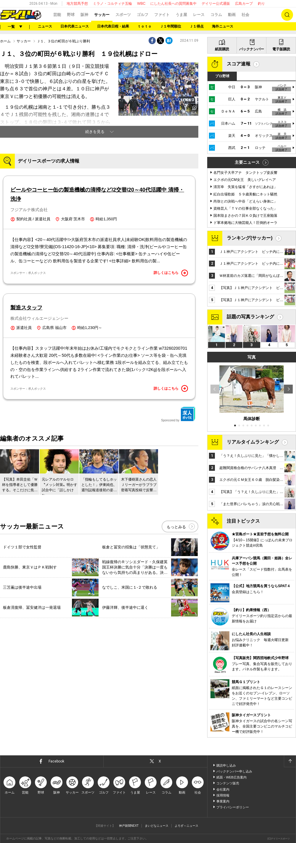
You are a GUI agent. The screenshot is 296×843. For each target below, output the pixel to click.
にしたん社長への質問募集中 (173, 3)
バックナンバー (251, 49)
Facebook (56, 761)
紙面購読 (222, 49)
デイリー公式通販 (216, 3)
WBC (141, 3)
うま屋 (181, 14)
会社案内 (222, 789)
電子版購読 (281, 49)
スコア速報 (238, 63)
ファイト (162, 14)
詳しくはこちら (171, 273)
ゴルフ (142, 14)
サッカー (102, 14)
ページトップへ (290, 761)
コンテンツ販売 (227, 783)
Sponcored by (178, 414)
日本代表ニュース (74, 26)
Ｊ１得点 (196, 26)
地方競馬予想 (77, 3)
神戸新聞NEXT (129, 825)
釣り (261, 3)
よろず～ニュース (186, 825)
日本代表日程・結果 (113, 26)
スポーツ (123, 14)
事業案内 (222, 801)
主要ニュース (247, 162)
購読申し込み (226, 765)
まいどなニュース (156, 825)
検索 (287, 15)
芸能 (57, 14)
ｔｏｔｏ (144, 26)
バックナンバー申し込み (234, 771)
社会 (245, 14)
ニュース (45, 26)
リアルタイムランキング (253, 441)
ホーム (5, 41)
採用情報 (222, 795)
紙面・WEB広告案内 (231, 777)
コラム (216, 14)
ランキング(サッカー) (250, 237)
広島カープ (244, 3)
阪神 (84, 14)
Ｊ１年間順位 (170, 26)
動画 (232, 14)
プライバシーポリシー (232, 807)
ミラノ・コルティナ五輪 (112, 3)
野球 (71, 14)
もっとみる (176, 527)
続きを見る (94, 131)
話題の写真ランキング (250, 316)
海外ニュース (222, 26)
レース (199, 14)
